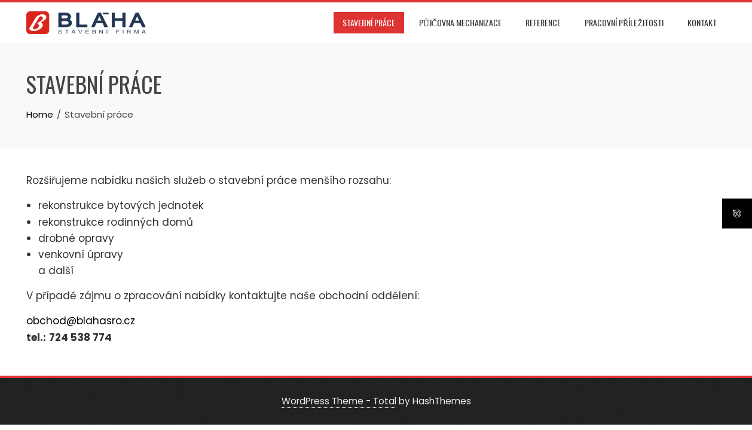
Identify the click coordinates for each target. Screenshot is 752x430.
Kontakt (702, 22)
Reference (543, 22)
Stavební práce (369, 22)
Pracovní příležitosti (624, 22)
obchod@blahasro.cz (80, 321)
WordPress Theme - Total (339, 401)
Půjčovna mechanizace (460, 22)
